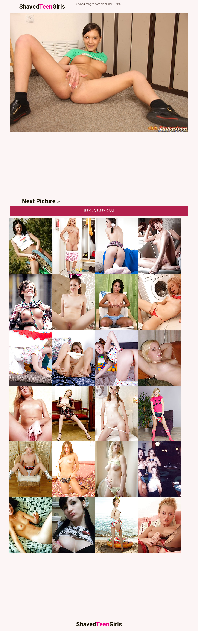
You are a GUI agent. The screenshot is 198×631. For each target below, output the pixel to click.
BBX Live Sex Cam (99, 211)
